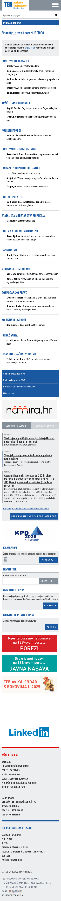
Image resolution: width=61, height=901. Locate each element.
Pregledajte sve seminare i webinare (33, 516)
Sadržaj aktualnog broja (14, 373)
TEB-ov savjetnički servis (17, 871)
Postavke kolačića (12, 895)
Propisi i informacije (12, 810)
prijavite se (30, 47)
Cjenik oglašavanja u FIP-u (15, 847)
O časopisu (8, 393)
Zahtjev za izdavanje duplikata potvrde (19, 620)
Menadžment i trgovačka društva (19, 801)
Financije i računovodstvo (15, 766)
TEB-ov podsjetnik (11, 814)
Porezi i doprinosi (11, 770)
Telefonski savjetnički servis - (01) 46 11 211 (23, 851)
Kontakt (6, 855)
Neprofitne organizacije (14, 787)
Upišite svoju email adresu (14, 575)
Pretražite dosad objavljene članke (19, 386)
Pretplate (7, 839)
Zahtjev (51, 627)
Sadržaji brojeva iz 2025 (14, 380)
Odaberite (50, 605)
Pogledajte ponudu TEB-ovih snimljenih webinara (26, 508)
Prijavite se (47, 580)
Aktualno (6, 761)
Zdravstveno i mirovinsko (15, 778)
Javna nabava (8, 797)
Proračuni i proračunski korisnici (19, 782)
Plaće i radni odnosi (12, 774)
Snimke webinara (45, 425)
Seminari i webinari (16, 425)
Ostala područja (10, 806)
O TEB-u (5, 843)
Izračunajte (48, 560)
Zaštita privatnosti (12, 860)
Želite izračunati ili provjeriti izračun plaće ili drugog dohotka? (29, 553)
